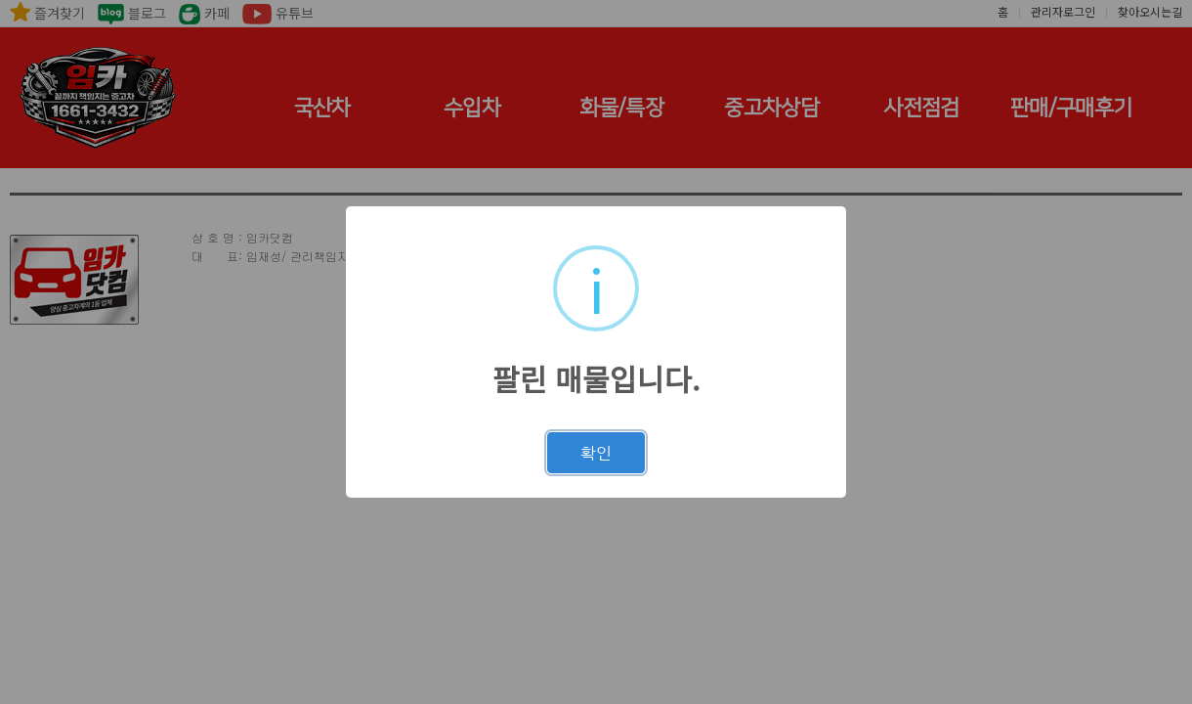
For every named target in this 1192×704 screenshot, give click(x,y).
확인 (596, 452)
